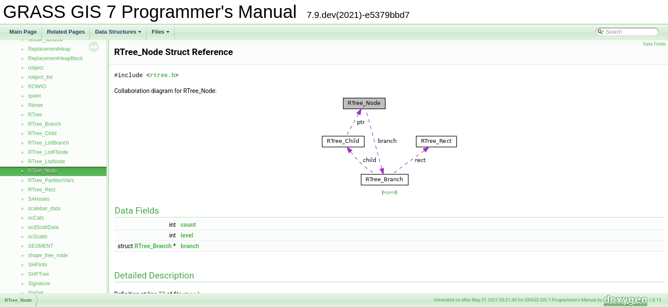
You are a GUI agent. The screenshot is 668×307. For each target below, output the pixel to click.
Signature (39, 284)
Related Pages (66, 32)
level (187, 235)
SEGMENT (40, 246)
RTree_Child (42, 133)
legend (389, 192)
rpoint (34, 96)
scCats (36, 218)
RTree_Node (42, 171)
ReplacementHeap (49, 49)
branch (190, 246)
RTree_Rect (41, 190)
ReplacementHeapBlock (55, 58)
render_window (45, 40)
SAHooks (38, 199)
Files (161, 34)
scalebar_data (44, 208)
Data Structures (119, 34)
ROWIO (37, 87)
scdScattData (43, 227)
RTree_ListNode (46, 162)
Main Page (23, 32)
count (188, 224)
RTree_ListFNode (48, 152)
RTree (35, 115)
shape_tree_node (48, 255)
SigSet (35, 293)
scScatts (37, 237)
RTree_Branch (44, 124)
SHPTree (38, 274)
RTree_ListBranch (48, 143)
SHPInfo (37, 265)
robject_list (40, 77)
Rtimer (35, 105)
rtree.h (162, 75)
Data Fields (654, 44)
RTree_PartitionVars (51, 180)
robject (35, 68)
